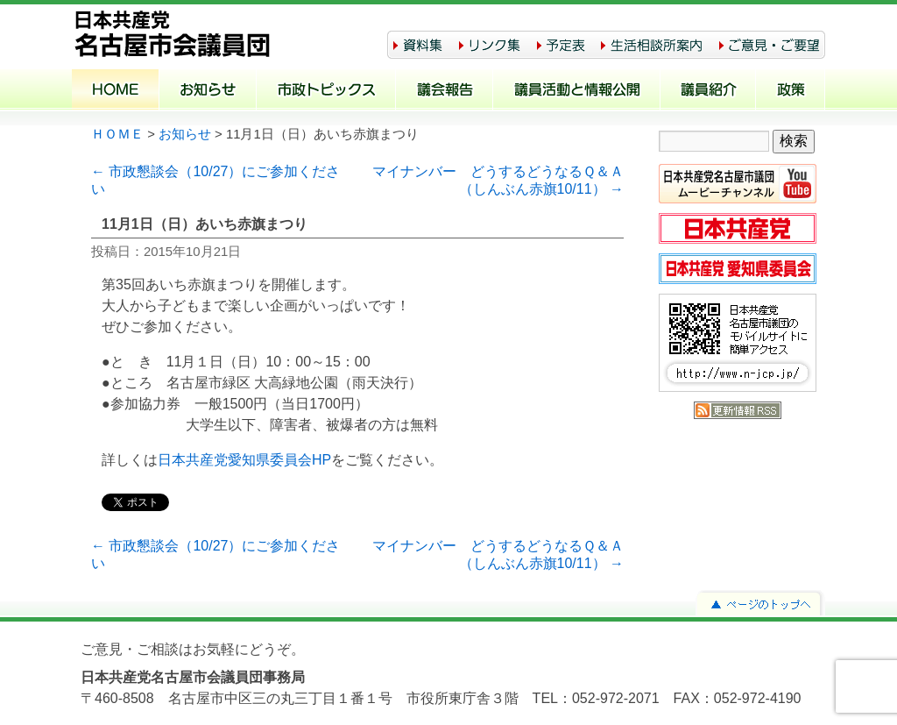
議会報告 (444, 91)
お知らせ (208, 91)
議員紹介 (708, 91)
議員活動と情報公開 (576, 91)
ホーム (115, 91)
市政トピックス (326, 91)
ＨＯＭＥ (117, 134)
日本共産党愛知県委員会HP (244, 459)
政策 (790, 91)
